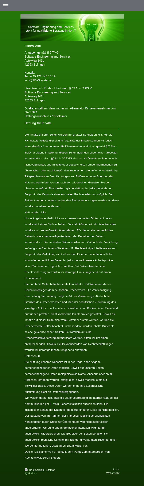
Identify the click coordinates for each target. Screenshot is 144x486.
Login (116, 469)
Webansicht (112, 473)
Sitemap (50, 469)
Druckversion (35, 469)
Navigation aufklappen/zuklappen (72, 5)
